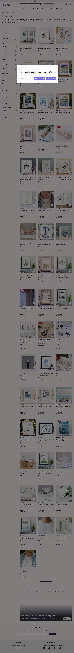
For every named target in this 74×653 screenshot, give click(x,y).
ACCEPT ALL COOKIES (51, 78)
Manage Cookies (23, 78)
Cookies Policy (23, 73)
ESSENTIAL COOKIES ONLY (39, 78)
